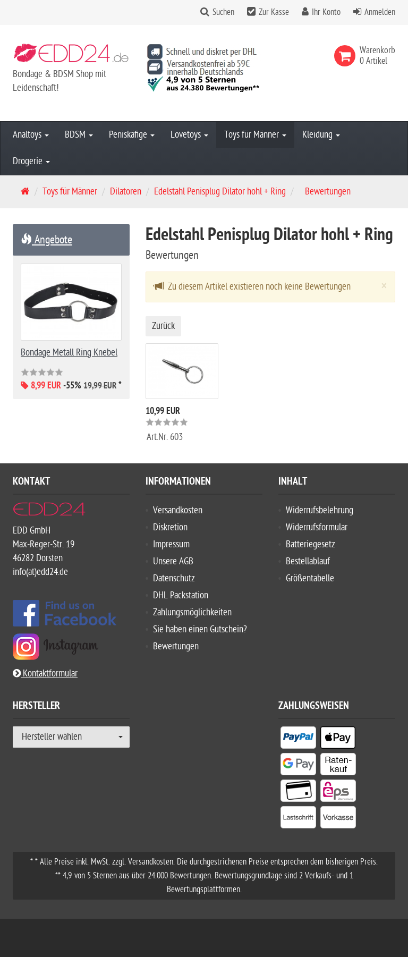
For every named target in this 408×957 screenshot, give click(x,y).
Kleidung (321, 134)
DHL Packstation (180, 595)
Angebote (46, 239)
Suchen (223, 12)
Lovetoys (189, 134)
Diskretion (170, 527)
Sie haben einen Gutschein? (200, 629)
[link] (347, 55)
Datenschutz (174, 578)
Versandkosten (177, 510)
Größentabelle (310, 578)
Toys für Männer (255, 134)
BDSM (79, 134)
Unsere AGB (173, 561)
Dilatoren (125, 191)
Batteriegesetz (310, 544)
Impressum (171, 544)
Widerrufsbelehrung (319, 510)
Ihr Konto (326, 12)
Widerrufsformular (316, 527)
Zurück (163, 326)
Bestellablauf (308, 561)
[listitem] (298, 739)
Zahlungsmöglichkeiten (192, 612)
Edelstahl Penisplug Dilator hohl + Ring (220, 191)
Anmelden (379, 12)
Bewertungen (176, 646)
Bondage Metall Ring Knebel (69, 352)
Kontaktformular (45, 673)
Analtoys (31, 134)
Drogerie (31, 161)
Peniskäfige (132, 134)
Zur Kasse (274, 12)
